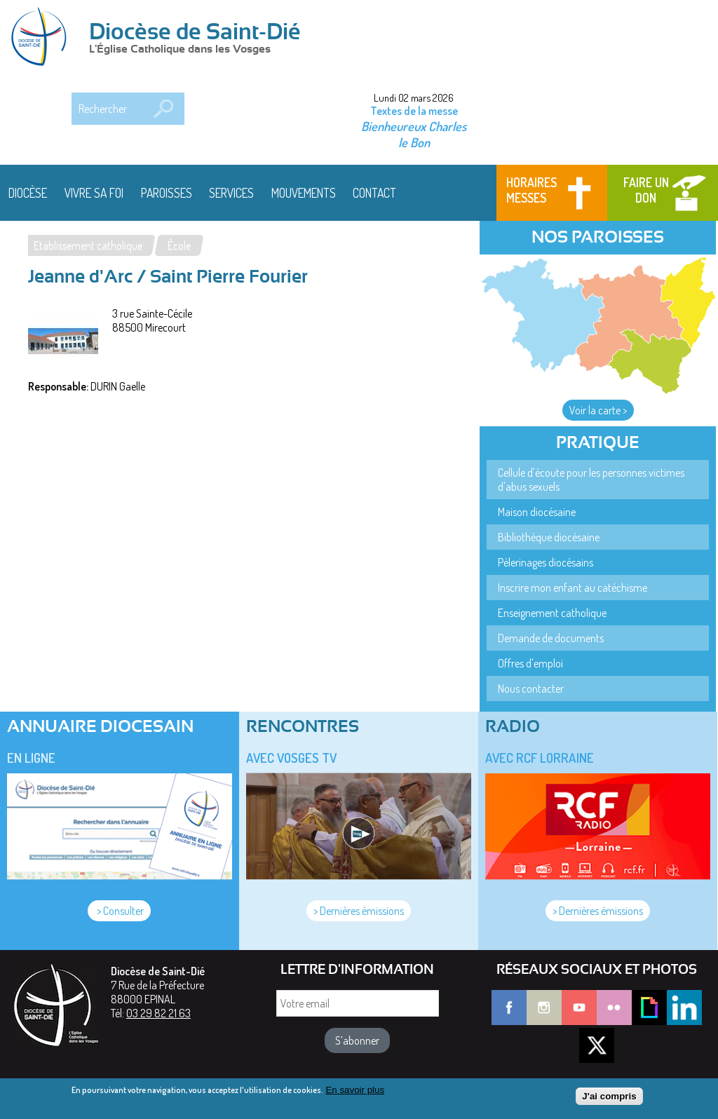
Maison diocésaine (537, 512)
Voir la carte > (598, 410)
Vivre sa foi (94, 193)
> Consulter (119, 911)
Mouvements (303, 193)
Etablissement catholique (88, 245)
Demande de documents (551, 638)
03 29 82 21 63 (158, 1013)
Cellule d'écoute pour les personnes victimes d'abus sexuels (591, 480)
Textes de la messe (414, 111)
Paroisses (166, 193)
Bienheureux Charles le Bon (413, 134)
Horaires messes (531, 190)
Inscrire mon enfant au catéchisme (572, 588)
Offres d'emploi (530, 663)
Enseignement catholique (552, 613)
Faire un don (646, 190)
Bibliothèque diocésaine (549, 537)
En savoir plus (354, 1091)
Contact (374, 193)
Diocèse (27, 193)
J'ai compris (609, 1098)
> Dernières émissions (358, 911)
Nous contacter (531, 688)
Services (231, 193)
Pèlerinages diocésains (545, 562)
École (179, 245)
